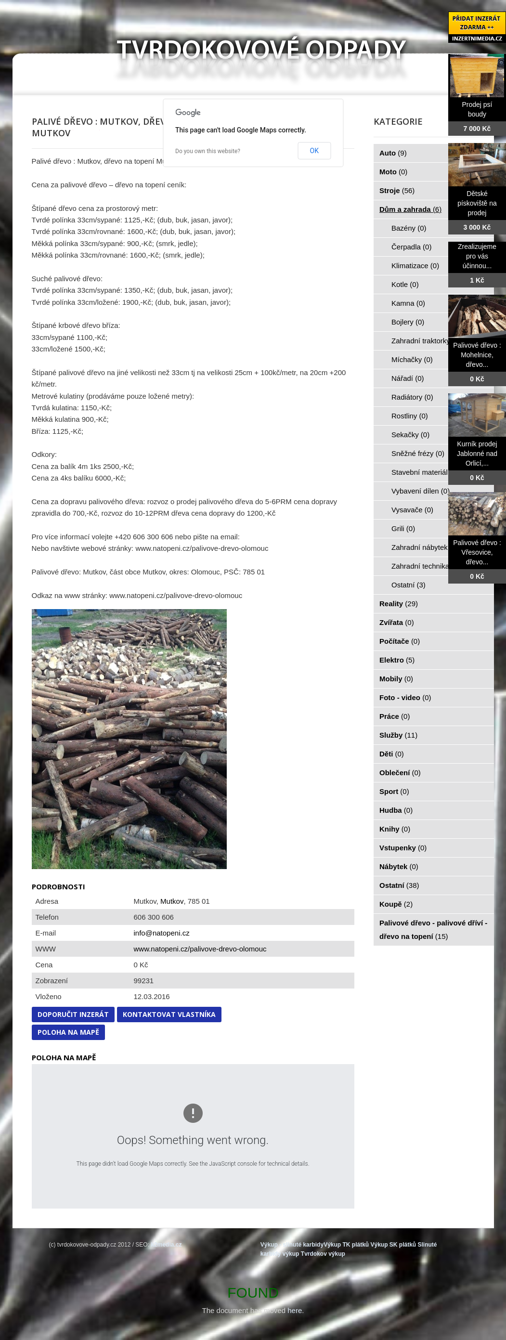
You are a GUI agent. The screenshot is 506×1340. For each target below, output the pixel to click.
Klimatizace (415, 265)
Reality (398, 603)
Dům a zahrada (410, 209)
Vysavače (412, 510)
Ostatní (408, 585)
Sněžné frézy (417, 453)
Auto (393, 153)
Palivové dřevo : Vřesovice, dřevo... (477, 552)
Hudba (396, 810)
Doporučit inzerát (73, 1014)
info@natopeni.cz (162, 933)
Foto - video (405, 697)
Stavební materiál (424, 472)
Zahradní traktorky (426, 341)
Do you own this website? (207, 151)
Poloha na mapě (68, 1032)
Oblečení (400, 772)
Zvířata (396, 622)
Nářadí (407, 378)
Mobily (396, 679)
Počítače (399, 641)
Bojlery (407, 322)
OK (314, 151)
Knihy (394, 829)
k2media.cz (166, 1244)
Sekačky (410, 434)
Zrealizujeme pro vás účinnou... (477, 256)
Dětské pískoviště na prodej (477, 203)
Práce (394, 716)
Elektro (397, 660)
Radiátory (412, 397)
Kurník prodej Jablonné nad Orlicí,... (477, 453)
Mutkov (171, 901)
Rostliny (409, 416)
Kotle (405, 284)
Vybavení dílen (420, 491)
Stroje (397, 190)
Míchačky (412, 359)
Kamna (408, 303)
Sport (394, 791)
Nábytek (398, 866)
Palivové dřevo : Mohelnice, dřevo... (477, 354)
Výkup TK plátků (346, 1244)
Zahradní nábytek (424, 547)
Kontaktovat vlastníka (169, 1014)
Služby (398, 735)
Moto (393, 172)
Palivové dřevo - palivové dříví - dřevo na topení (433, 929)
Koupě (396, 904)
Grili (403, 528)
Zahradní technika (425, 566)
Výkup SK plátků (393, 1244)
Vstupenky (403, 848)
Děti (391, 754)
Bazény (409, 228)
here (294, 1310)
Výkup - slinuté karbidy (292, 1244)
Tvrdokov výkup (323, 1253)
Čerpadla (411, 247)
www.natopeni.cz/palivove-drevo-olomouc (200, 949)
